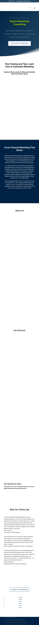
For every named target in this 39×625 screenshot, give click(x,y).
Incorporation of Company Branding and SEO (16, 617)
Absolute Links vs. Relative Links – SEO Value (16, 614)
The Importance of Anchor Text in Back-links (16, 612)
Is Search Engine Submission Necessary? (15, 607)
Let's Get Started (19, 43)
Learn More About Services (20, 434)
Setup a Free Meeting (19, 577)
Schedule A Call (11, 481)
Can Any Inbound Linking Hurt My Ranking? (15, 609)
